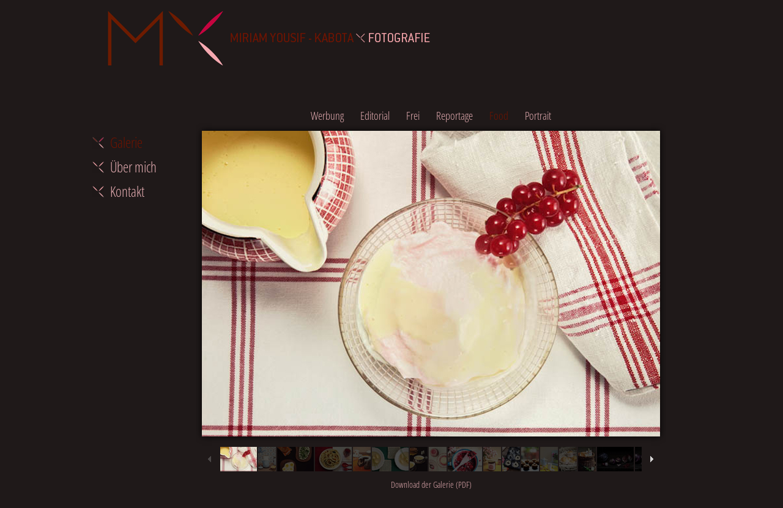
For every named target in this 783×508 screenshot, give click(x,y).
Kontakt (127, 191)
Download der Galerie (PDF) (431, 484)
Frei (413, 115)
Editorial (375, 115)
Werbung (327, 115)
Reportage (454, 115)
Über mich (133, 167)
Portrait (538, 115)
